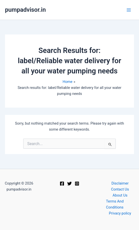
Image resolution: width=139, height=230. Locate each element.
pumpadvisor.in (25, 9)
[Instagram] (77, 183)
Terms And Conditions (115, 204)
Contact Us (120, 189)
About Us (119, 195)
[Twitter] (69, 183)
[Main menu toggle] (129, 10)
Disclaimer (120, 183)
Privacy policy (120, 213)
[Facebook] (62, 183)
